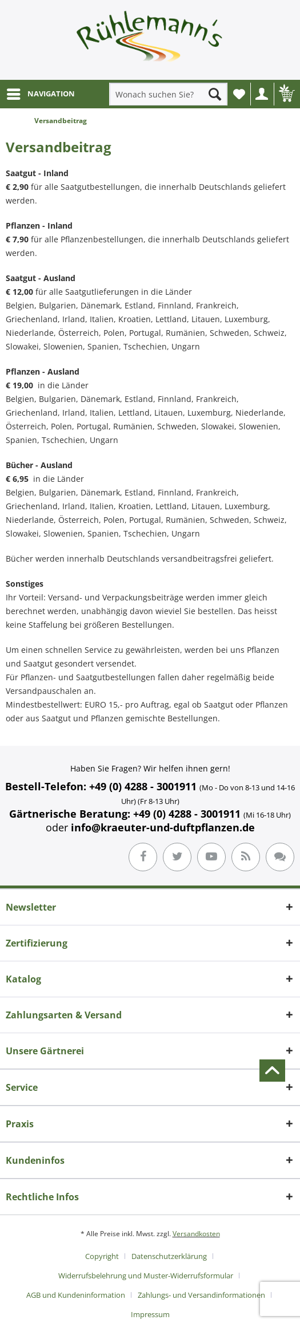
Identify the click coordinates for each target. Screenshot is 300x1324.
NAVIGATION (41, 92)
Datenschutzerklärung (169, 1256)
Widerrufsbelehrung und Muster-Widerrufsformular (145, 1275)
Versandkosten (196, 1233)
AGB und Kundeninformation (75, 1295)
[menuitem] (40, 94)
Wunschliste (241, 97)
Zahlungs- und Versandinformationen (201, 1295)
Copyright (102, 1256)
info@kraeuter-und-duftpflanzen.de (163, 827)
